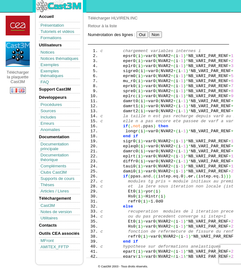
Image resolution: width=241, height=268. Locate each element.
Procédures (51, 104)
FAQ (44, 82)
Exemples (49, 64)
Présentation (52, 25)
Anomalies (50, 129)
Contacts (48, 225)
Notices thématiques (59, 58)
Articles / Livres (54, 191)
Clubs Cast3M (53, 172)
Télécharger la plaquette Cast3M (18, 54)
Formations (51, 37)
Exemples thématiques (51, 73)
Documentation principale (54, 146)
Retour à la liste (102, 26)
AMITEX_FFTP (54, 246)
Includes (48, 117)
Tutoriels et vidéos (57, 31)
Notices (47, 52)
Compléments (53, 166)
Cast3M (47, 205)
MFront (47, 240)
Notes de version (56, 211)
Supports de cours (57, 178)
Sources (48, 110)
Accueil (46, 16)
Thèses (47, 184)
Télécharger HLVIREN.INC (112, 18)
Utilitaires (49, 218)
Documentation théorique (54, 157)
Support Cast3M (55, 89)
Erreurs (47, 123)
